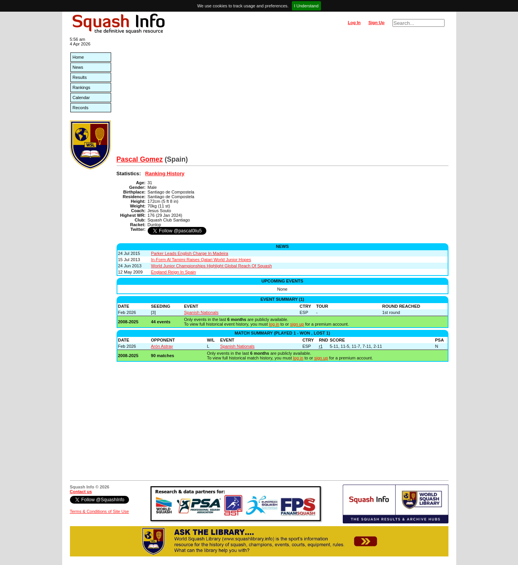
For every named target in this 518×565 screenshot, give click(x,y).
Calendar (81, 97)
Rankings (82, 87)
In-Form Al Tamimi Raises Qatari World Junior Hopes (201, 259)
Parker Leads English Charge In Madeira (189, 253)
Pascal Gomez (140, 159)
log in (274, 324)
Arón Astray (162, 346)
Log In (354, 22)
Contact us (81, 491)
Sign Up (376, 22)
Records (81, 107)
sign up (297, 324)
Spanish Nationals (201, 312)
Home (78, 57)
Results (80, 77)
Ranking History (165, 173)
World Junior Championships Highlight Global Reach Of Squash (211, 265)
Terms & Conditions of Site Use (99, 511)
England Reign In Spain (173, 272)
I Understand (306, 5)
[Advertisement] (282, 97)
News (78, 67)
